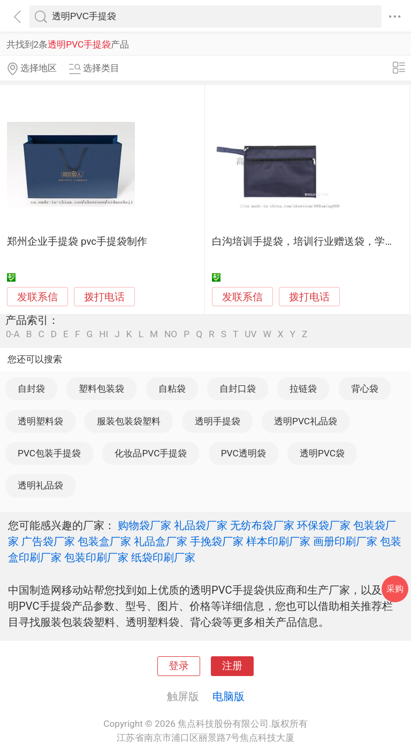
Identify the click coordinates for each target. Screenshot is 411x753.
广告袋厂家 (48, 541)
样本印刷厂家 (278, 541)
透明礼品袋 (40, 485)
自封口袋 (237, 388)
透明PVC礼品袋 (305, 421)
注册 (232, 666)
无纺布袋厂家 (262, 525)
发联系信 (37, 297)
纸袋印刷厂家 (163, 557)
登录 (179, 666)
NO (170, 334)
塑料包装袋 (101, 388)
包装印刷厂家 (96, 557)
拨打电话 (104, 296)
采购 (395, 589)
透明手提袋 (217, 421)
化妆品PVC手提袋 (151, 453)
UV (250, 334)
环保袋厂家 (324, 525)
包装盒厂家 (104, 541)
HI (103, 334)
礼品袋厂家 (200, 525)
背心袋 (364, 388)
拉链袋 (303, 388)
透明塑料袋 (40, 421)
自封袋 (31, 388)
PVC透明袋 (243, 453)
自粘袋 (172, 388)
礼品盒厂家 (160, 541)
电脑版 (228, 696)
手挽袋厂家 (216, 541)
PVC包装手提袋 (49, 453)
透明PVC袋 (322, 453)
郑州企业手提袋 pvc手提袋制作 (77, 241)
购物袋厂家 (144, 525)
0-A (13, 334)
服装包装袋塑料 (129, 421)
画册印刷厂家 (345, 541)
